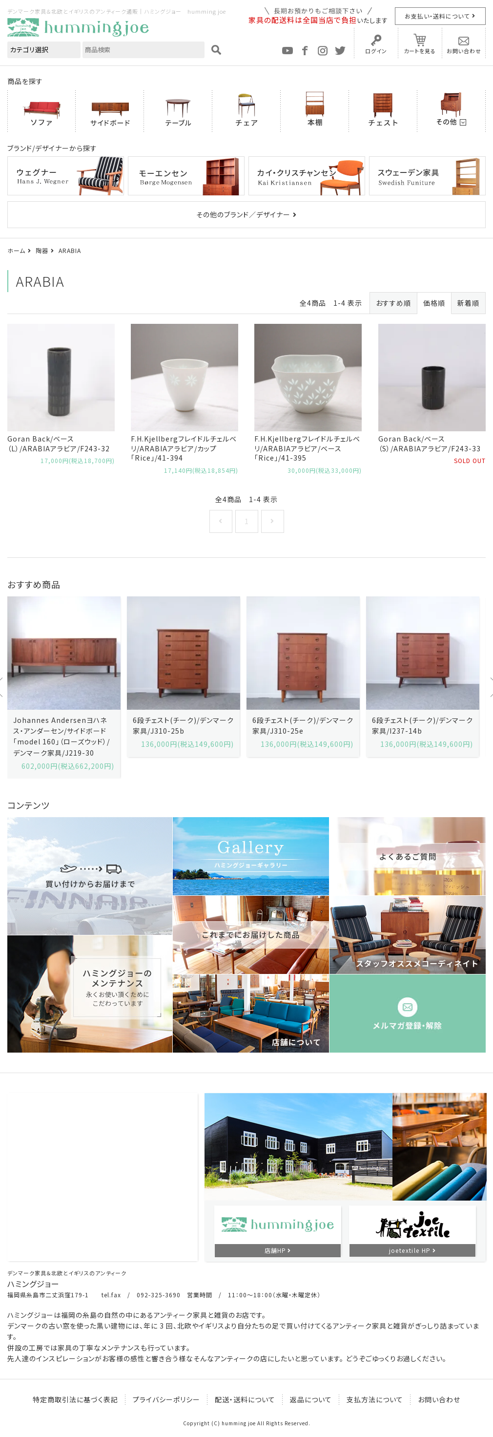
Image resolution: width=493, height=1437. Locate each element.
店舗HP (275, 1250)
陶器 (42, 250)
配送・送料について (245, 1399)
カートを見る (420, 51)
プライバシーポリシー (166, 1399)
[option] (63, 687)
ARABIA (70, 250)
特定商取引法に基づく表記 (75, 1399)
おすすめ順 (393, 303)
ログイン (376, 51)
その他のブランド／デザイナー (243, 214)
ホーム (16, 250)
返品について (311, 1399)
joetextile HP (410, 1250)
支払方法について (375, 1399)
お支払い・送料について (437, 16)
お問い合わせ (464, 51)
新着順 (468, 303)
